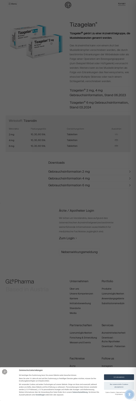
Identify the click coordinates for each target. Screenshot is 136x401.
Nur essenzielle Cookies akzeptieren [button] (119, 385)
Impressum (119, 394)
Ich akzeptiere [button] (119, 377)
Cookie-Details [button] (110, 392)
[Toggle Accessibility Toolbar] (129, 394)
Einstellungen (40, 395)
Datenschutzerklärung (80, 392)
